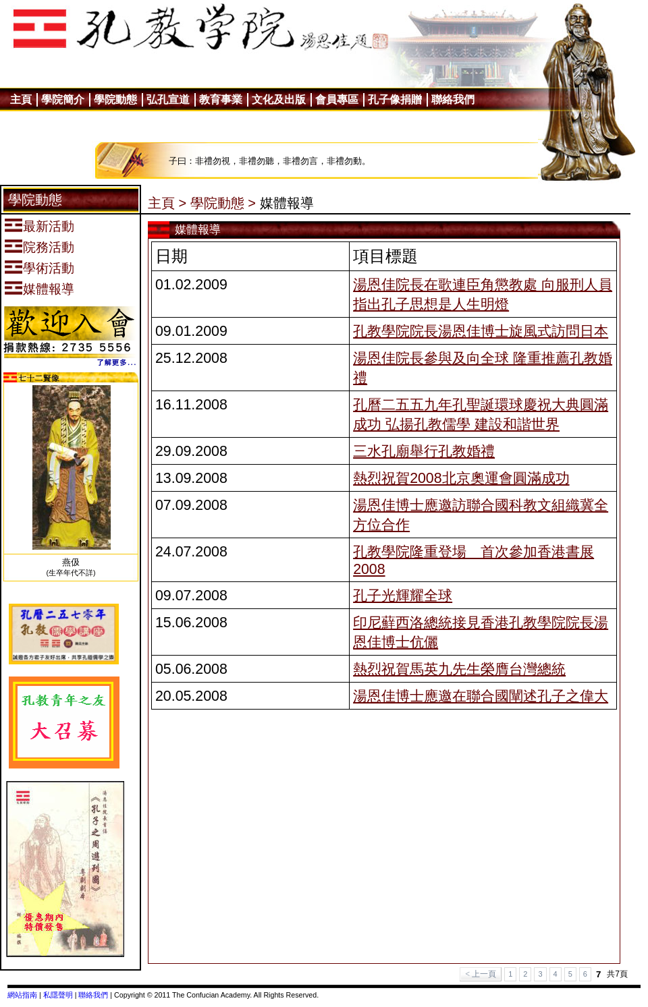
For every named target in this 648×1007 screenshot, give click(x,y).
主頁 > (167, 203)
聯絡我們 (93, 995)
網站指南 (22, 995)
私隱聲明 (58, 995)
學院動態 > (223, 203)
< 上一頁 (480, 974)
